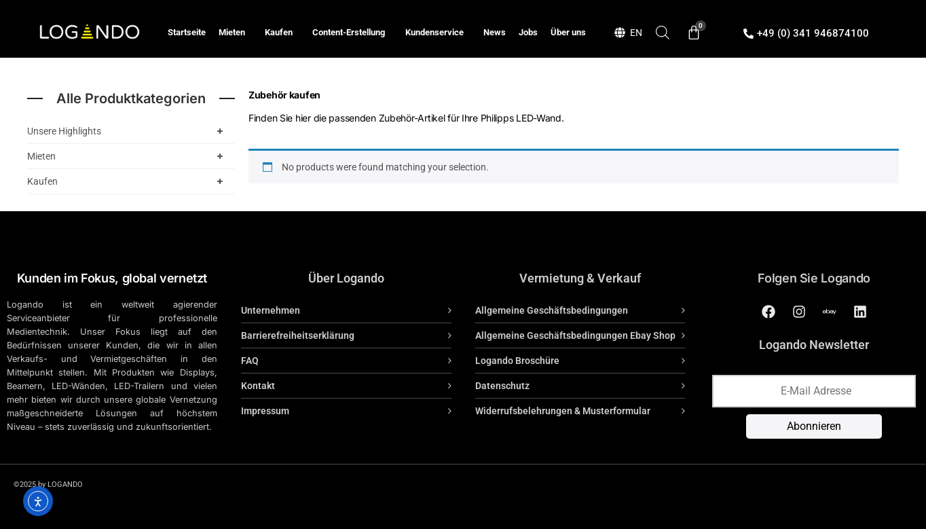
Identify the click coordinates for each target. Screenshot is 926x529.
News (494, 32)
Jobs (528, 32)
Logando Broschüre (517, 360)
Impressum (265, 410)
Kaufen (282, 32)
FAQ (250, 360)
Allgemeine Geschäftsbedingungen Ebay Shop (575, 335)
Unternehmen (270, 310)
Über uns (568, 32)
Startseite (187, 32)
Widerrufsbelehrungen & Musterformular (562, 410)
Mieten (235, 32)
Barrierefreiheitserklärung (297, 335)
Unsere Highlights (127, 131)
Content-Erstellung (352, 32)
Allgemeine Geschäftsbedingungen (551, 310)
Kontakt (258, 385)
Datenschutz (502, 385)
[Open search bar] (662, 32)
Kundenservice (437, 32)
